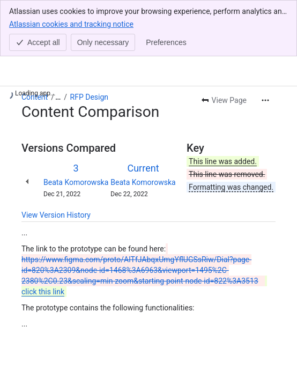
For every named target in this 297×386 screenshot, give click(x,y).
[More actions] (265, 100)
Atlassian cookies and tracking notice (71, 23)
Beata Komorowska (75, 182)
